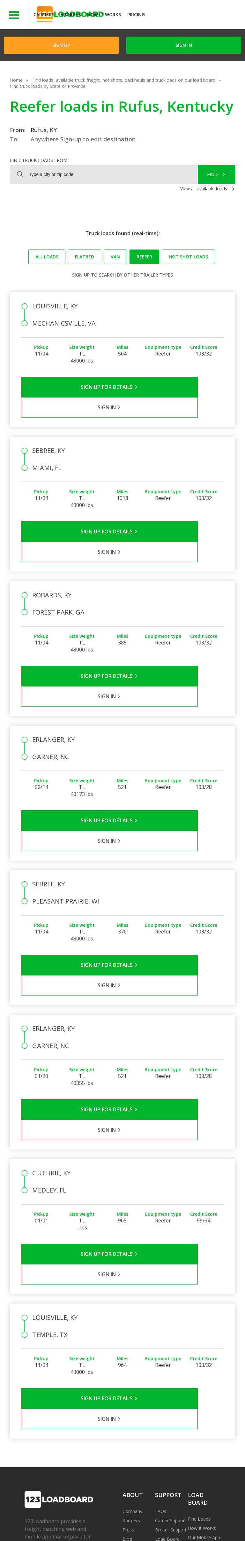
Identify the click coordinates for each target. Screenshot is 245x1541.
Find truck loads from (38, 160)
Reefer (144, 257)
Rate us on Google (128, 1528)
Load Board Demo (200, 1387)
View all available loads (203, 189)
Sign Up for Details (71, 387)
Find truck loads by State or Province (47, 86)
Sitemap (72, 1528)
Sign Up (61, 45)
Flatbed (84, 257)
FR (95, 1528)
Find (212, 174)
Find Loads (199, 1356)
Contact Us (40, 1528)
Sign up (81, 275)
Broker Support (171, 1367)
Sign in (183, 45)
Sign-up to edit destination (98, 139)
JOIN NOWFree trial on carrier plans (195, 15)
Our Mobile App (204, 1374)
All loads (46, 257)
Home (16, 80)
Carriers (43, 14)
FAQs (160, 1348)
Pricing (136, 14)
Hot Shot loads (188, 257)
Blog (127, 1376)
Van (115, 257)
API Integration (126, 1522)
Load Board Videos (167, 1379)
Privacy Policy (85, 1522)
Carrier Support (170, 1358)
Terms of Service (42, 1522)
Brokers (71, 14)
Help (157, 1522)
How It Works (104, 14)
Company (132, 1348)
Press (128, 1367)
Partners (131, 1358)
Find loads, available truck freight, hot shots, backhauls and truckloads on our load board (123, 80)
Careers (182, 1522)
